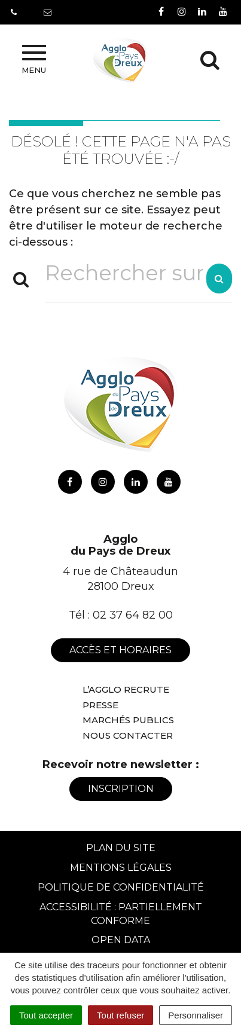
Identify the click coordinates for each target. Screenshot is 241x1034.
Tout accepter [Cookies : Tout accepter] (46, 1015)
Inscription (121, 788)
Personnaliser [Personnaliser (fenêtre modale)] (195, 1015)
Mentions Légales (121, 867)
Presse (100, 705)
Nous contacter (128, 735)
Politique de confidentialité (121, 887)
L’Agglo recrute (126, 689)
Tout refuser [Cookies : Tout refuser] (120, 1015)
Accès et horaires (120, 650)
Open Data (120, 940)
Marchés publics (128, 720)
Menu (34, 60)
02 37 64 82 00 (133, 615)
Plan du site (120, 847)
